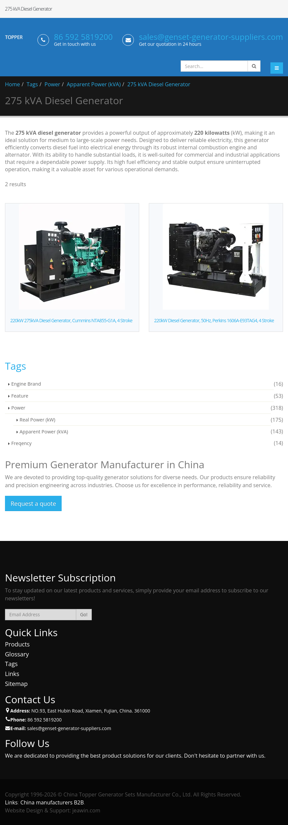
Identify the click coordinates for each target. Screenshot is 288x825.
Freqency (21, 443)
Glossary (17, 654)
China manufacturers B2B (52, 802)
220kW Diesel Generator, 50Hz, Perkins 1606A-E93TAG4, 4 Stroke (214, 320)
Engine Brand (26, 384)
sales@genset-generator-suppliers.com (211, 36)
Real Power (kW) (37, 419)
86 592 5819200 (83, 36)
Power (52, 84)
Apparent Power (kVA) (94, 84)
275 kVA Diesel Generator (158, 84)
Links (12, 674)
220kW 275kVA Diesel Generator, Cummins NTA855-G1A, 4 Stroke (71, 320)
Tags (32, 84)
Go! (83, 614)
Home (12, 84)
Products (17, 644)
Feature (19, 396)
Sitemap (16, 684)
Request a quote (33, 503)
